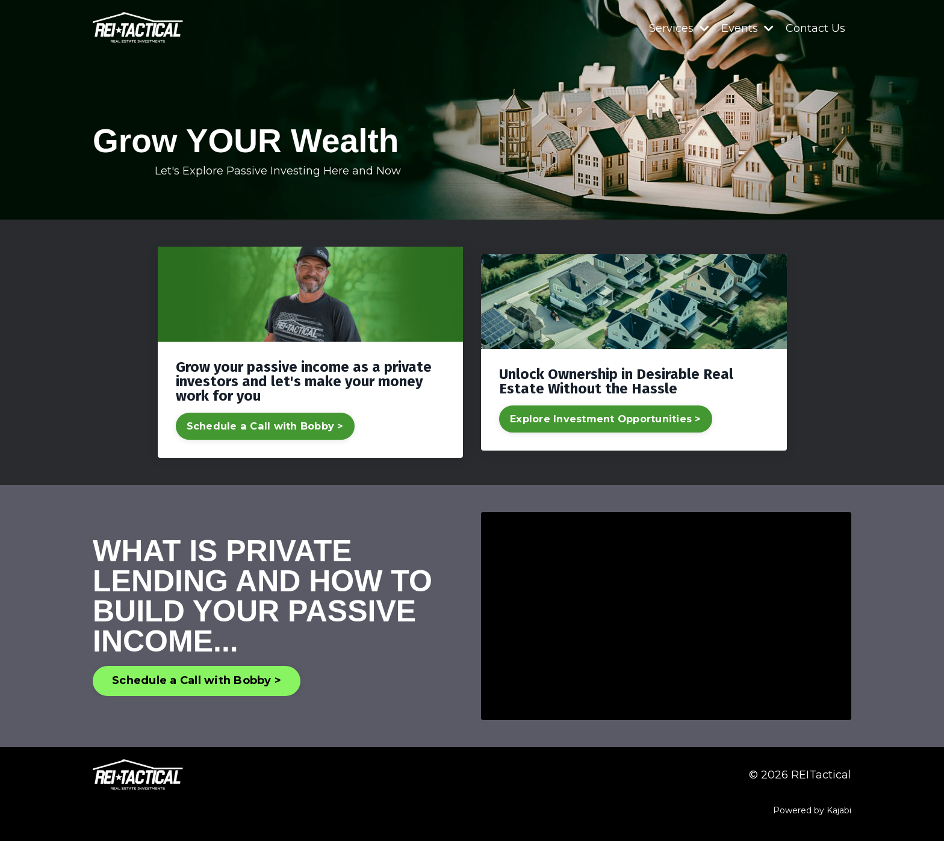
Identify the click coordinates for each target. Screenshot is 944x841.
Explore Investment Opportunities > (605, 419)
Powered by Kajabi (812, 810)
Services (679, 28)
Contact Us (815, 28)
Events (747, 28)
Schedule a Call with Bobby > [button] (196, 680)
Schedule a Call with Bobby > (265, 426)
